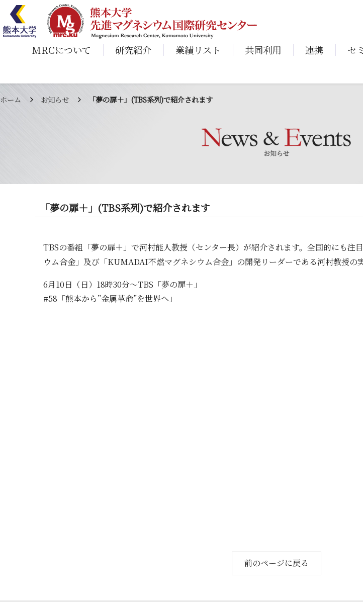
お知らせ (55, 99)
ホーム (10, 99)
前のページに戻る (276, 563)
